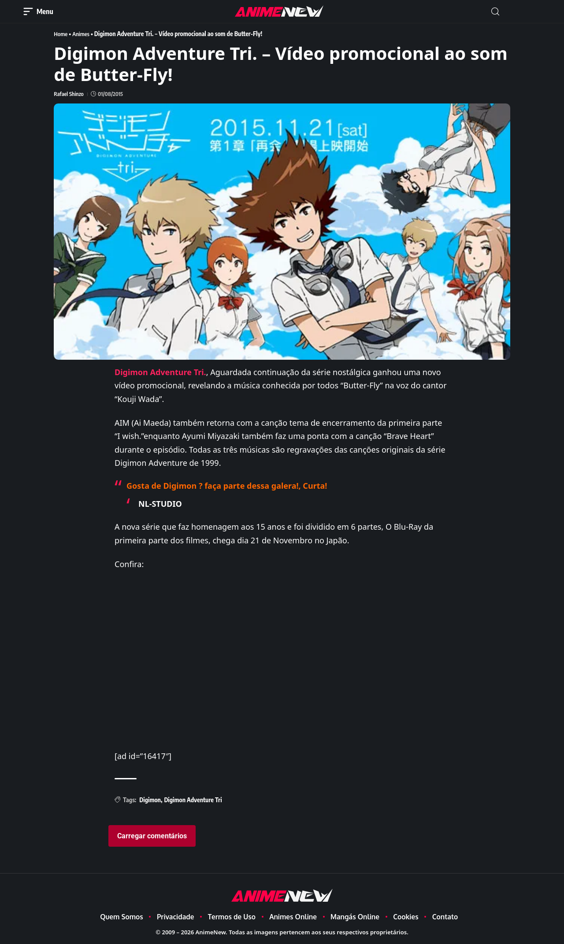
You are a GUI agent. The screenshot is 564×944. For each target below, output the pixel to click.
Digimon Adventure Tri (193, 799)
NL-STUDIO (160, 503)
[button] (495, 11)
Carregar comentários (152, 835)
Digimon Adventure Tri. (160, 371)
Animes (83, 33)
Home (61, 33)
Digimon (150, 799)
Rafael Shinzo (68, 93)
